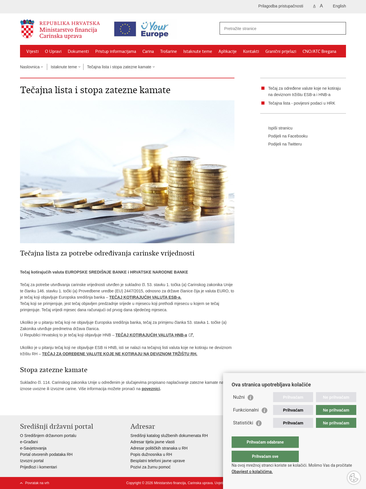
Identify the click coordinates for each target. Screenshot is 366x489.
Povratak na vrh (37, 483)
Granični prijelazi (280, 51)
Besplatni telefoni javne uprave (157, 460)
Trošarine (168, 51)
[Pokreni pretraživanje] (339, 28)
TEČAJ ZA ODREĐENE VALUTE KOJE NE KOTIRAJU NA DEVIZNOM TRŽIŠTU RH (119, 354)
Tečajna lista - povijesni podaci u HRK (301, 103)
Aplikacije (227, 51)
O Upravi (53, 51)
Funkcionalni (246, 421)
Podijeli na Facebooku (284, 136)
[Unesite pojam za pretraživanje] (273, 28)
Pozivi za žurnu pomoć (150, 467)
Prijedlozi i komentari (38, 467)
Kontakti (251, 51)
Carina (148, 51)
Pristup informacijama (115, 51)
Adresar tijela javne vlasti (152, 442)
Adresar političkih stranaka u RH (159, 448)
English (339, 6)
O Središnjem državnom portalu (48, 435)
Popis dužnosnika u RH (151, 454)
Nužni (239, 408)
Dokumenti (78, 51)
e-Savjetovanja (33, 448)
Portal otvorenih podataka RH (46, 454)
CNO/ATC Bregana (319, 51)
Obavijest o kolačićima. (252, 471)
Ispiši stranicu (276, 128)
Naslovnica (29, 67)
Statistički (243, 434)
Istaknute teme (197, 51)
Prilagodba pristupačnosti (280, 6)
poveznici (151, 388)
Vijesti (32, 51)
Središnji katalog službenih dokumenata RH (169, 435)
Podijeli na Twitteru (281, 144)
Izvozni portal (31, 460)
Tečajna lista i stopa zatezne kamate (119, 67)
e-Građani (29, 442)
